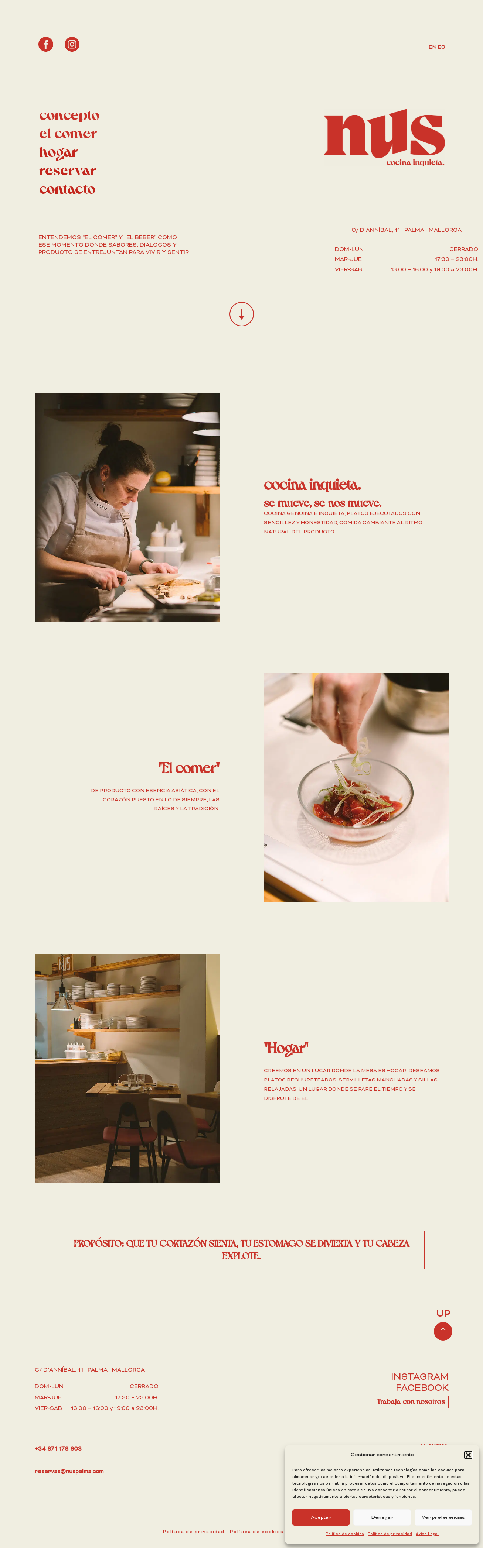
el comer (68, 134)
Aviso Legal (427, 1534)
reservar (68, 171)
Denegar (382, 1517)
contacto (67, 189)
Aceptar (321, 1517)
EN (432, 47)
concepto (69, 116)
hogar (59, 153)
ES (441, 47)
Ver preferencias (443, 1517)
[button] (468, 1455)
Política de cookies (345, 1534)
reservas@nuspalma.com (69, 1471)
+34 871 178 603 (58, 1449)
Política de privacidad (390, 1534)
